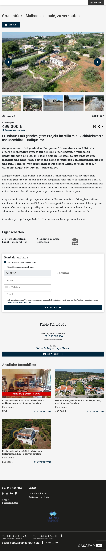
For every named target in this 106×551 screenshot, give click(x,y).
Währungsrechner (13, 129)
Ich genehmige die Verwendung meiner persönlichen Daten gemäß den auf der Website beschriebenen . (52, 301)
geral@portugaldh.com (25, 542)
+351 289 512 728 (17, 536)
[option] (53, 62)
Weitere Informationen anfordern (22, 262)
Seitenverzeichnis (39, 497)
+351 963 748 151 (48, 536)
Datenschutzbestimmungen (19, 302)
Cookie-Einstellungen (10, 501)
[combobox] (27, 287)
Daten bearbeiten (38, 493)
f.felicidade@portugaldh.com (53, 348)
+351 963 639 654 (53, 336)
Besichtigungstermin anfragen (20, 267)
